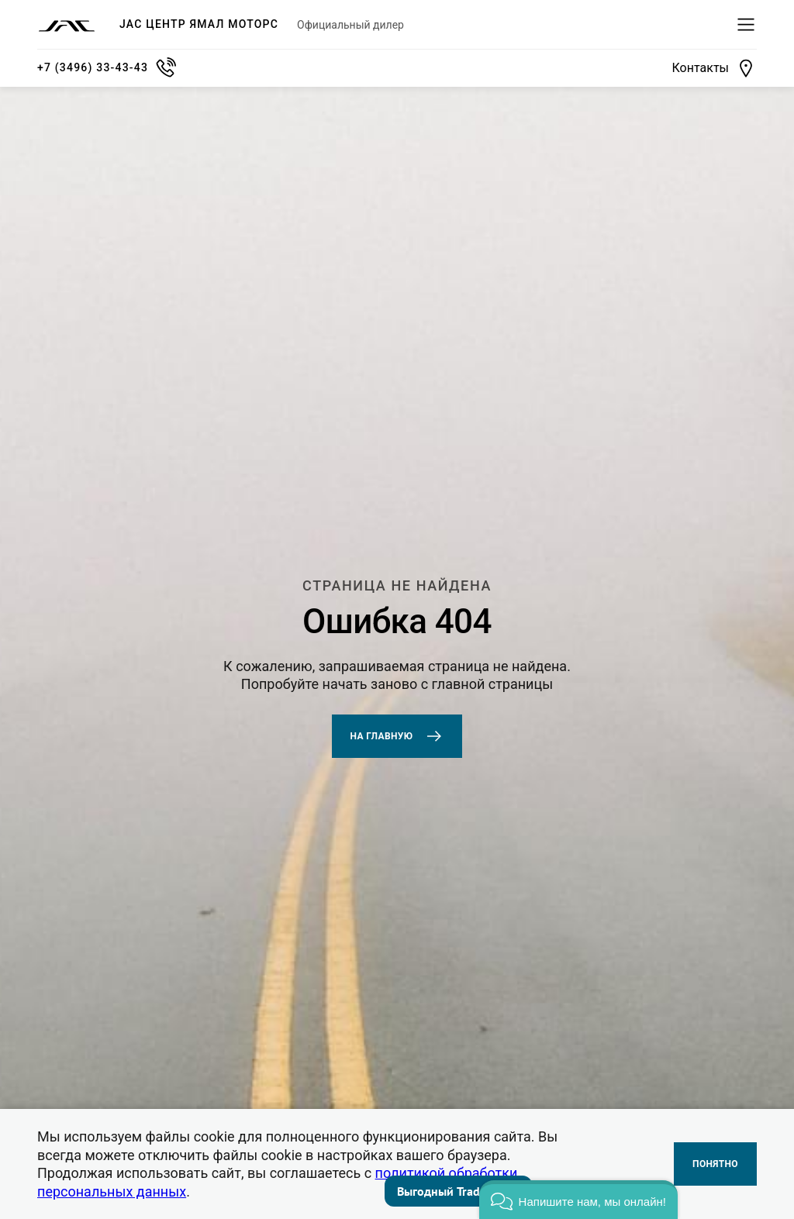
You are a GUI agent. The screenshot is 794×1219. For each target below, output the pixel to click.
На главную (397, 736)
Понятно (715, 1164)
